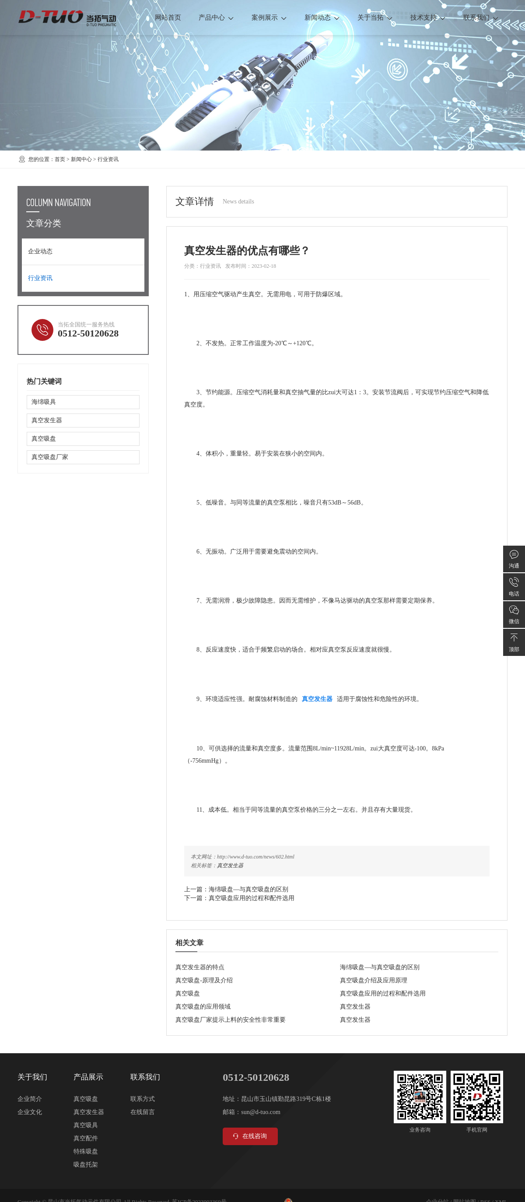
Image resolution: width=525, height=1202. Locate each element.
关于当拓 (375, 17)
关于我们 (32, 1077)
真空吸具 (86, 1125)
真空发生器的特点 (199, 967)
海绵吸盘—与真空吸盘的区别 (248, 889)
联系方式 (142, 1099)
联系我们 (481, 17)
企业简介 (30, 1099)
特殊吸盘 (86, 1151)
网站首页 (168, 17)
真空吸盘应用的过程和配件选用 (251, 898)
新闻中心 (81, 159)
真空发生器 (230, 865)
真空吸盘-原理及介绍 (204, 980)
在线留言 (142, 1112)
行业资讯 (108, 159)
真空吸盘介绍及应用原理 (373, 980)
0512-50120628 (88, 333)
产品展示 (88, 1077)
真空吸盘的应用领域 (203, 1006)
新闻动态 (322, 17)
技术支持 (428, 17)
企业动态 (40, 251)
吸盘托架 (86, 1164)
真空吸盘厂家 (50, 457)
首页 (60, 159)
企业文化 (30, 1112)
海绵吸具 (44, 402)
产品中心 (216, 17)
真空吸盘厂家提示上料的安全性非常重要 (230, 1019)
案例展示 (269, 17)
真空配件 (86, 1138)
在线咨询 (249, 1136)
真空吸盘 (187, 993)
